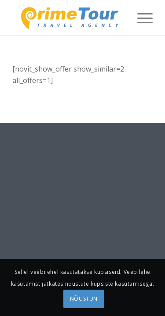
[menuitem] (140, 17)
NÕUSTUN (84, 298)
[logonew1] (68, 17)
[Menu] (140, 17)
